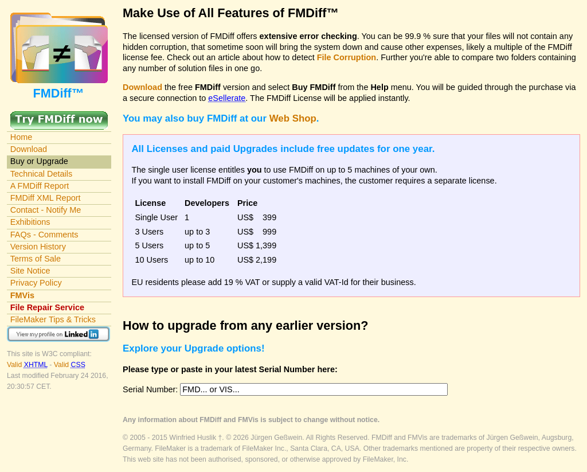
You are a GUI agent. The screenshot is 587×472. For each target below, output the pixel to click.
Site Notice (30, 270)
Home (21, 137)
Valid (28, 365)
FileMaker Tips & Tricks (53, 319)
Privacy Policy (36, 282)
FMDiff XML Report (45, 197)
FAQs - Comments (44, 234)
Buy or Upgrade (39, 161)
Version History (38, 246)
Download (28, 149)
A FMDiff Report (39, 185)
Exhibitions (30, 222)
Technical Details (41, 173)
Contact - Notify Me (45, 209)
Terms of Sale (35, 258)
